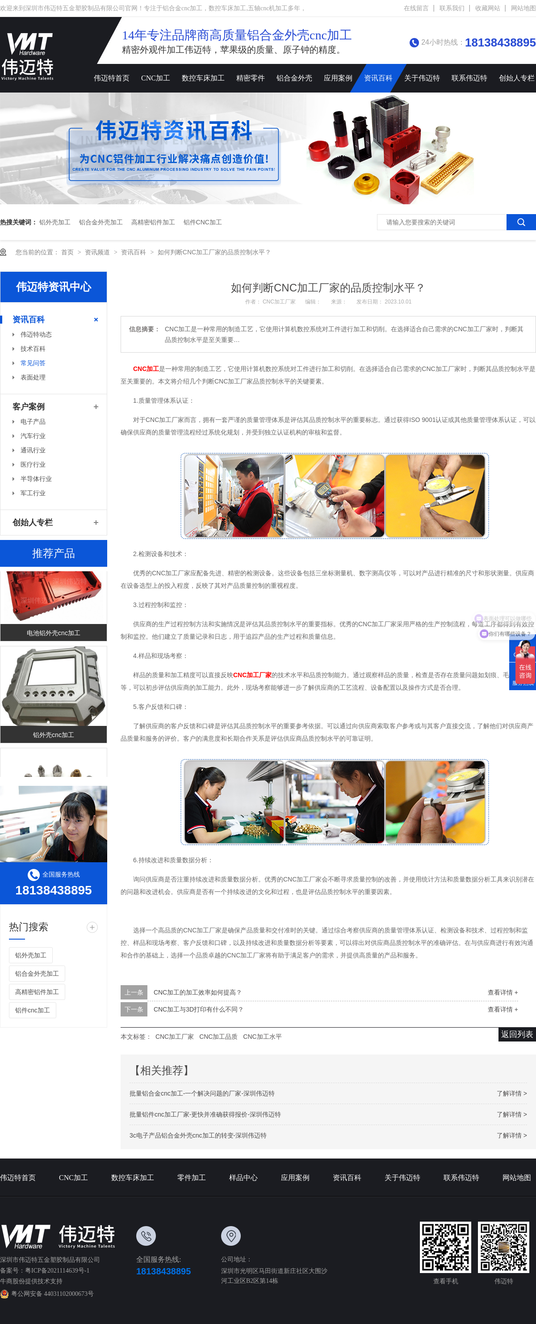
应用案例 (338, 78)
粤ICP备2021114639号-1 (57, 1270)
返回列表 (517, 1034)
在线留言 (416, 8)
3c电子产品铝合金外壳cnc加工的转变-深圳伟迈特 (198, 1135)
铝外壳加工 (55, 222)
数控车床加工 (203, 78)
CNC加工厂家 (280, 302)
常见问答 (33, 363)
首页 (68, 252)
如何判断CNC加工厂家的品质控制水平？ (214, 252)
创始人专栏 (33, 522)
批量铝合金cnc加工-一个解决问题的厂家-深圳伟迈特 (202, 1093)
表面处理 (33, 377)
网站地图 (523, 8)
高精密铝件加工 (153, 222)
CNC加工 (155, 78)
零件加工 (191, 1177)
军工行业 (33, 493)
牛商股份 (12, 1281)
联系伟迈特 (469, 78)
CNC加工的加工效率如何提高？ (198, 992)
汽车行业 (33, 435)
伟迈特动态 (36, 334)
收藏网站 (487, 8)
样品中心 (243, 1177)
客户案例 (29, 406)
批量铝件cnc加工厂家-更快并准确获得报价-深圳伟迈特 (205, 1114)
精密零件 (250, 78)
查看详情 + (503, 992)
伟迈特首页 (112, 78)
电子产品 (33, 421)
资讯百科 (378, 78)
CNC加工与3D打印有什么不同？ (199, 1009)
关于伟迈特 (422, 78)
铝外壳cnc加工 (53, 738)
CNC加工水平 (262, 1036)
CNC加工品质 (218, 1036)
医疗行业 (33, 464)
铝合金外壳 (294, 78)
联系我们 (452, 8)
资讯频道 (98, 252)
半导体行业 (36, 478)
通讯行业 (33, 450)
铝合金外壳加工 (101, 222)
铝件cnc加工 (203, 222)
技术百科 (33, 348)
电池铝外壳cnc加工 (53, 636)
